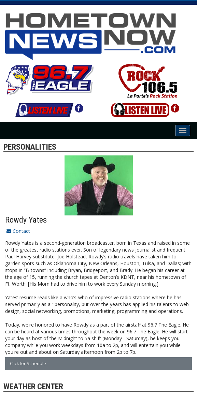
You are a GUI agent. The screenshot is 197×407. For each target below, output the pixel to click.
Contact (18, 231)
